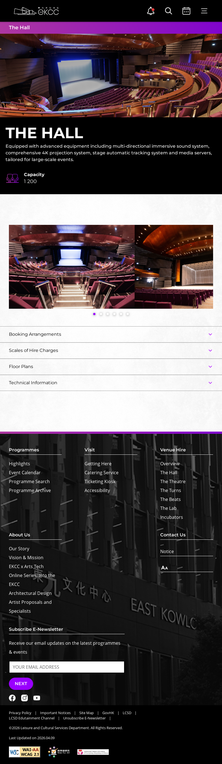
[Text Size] (186, 567)
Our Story (19, 549)
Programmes (24, 449)
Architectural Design (30, 593)
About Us (19, 534)
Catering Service (102, 472)
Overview (169, 464)
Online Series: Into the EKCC (32, 579)
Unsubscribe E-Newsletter (84, 718)
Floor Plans (21, 366)
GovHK (108, 712)
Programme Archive (30, 490)
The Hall (168, 472)
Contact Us (173, 534)
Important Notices (55, 712)
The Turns (170, 490)
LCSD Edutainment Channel (32, 718)
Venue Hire (173, 449)
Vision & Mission (26, 557)
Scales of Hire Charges (33, 350)
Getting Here (98, 464)
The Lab (168, 508)
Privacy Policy (20, 712)
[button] (94, 314)
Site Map (86, 712)
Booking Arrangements (35, 334)
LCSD (127, 712)
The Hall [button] (19, 28)
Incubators (171, 517)
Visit (90, 449)
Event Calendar (25, 472)
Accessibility (97, 490)
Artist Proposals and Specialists (30, 606)
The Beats (170, 499)
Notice (167, 551)
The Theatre (173, 481)
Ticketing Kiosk (100, 481)
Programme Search (29, 481)
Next (21, 683)
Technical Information (33, 382)
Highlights (19, 464)
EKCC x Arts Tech (26, 566)
